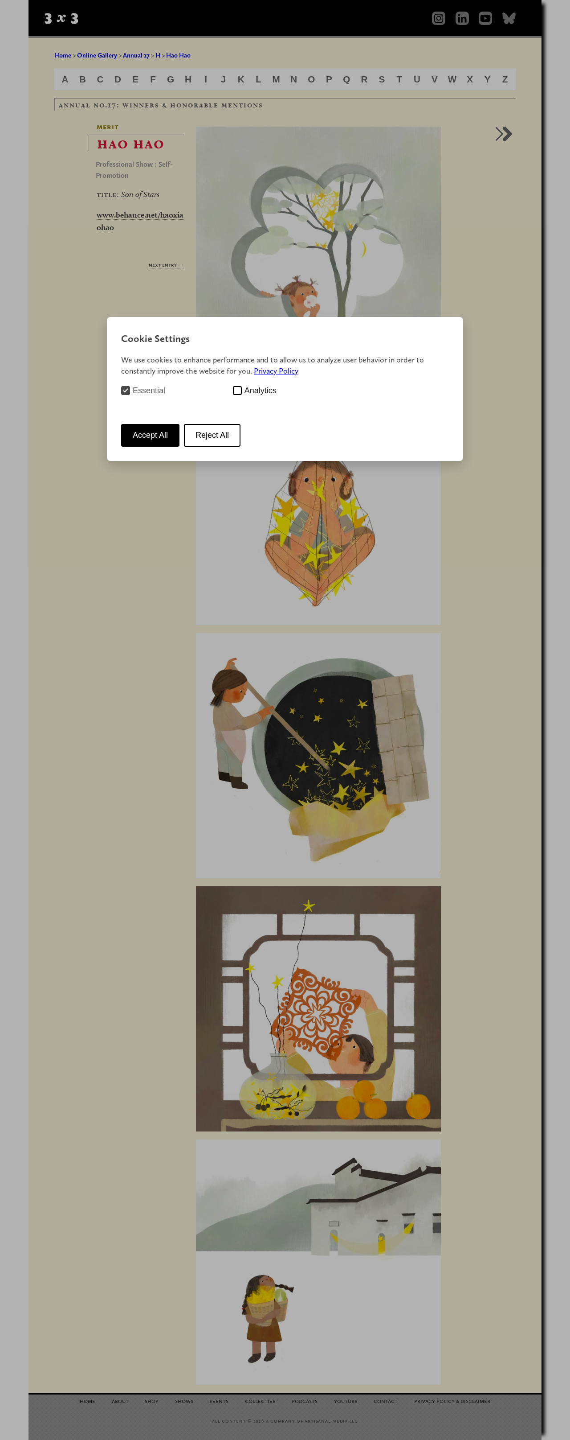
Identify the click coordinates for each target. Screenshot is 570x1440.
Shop (152, 1400)
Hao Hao (178, 55)
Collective (260, 1400)
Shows (184, 1400)
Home (62, 55)
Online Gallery (97, 55)
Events (218, 1400)
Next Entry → (166, 264)
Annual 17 (136, 55)
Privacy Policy (276, 370)
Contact (386, 1400)
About (120, 1400)
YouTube (346, 1400)
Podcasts (305, 1400)
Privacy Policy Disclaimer (452, 1400)
